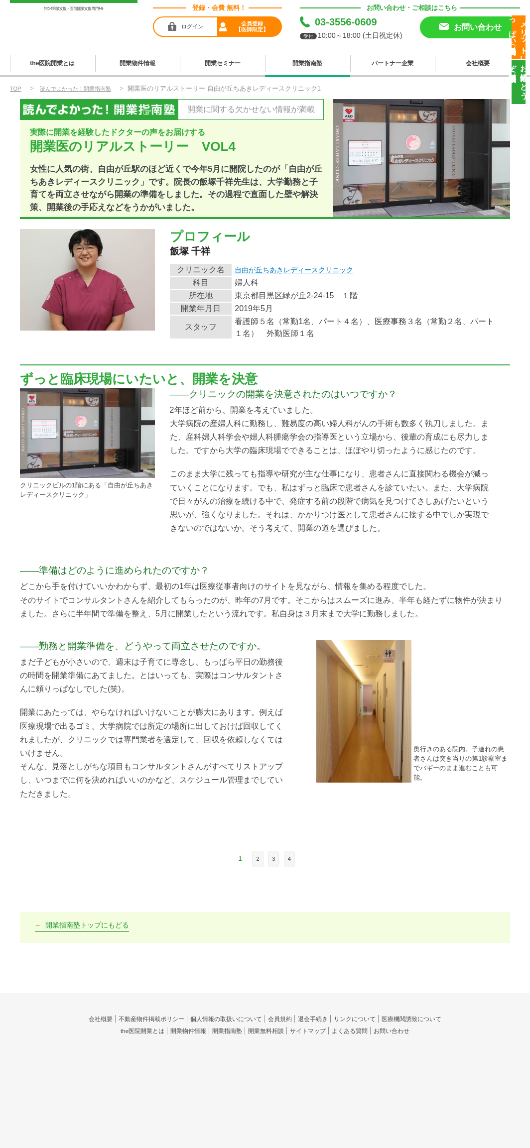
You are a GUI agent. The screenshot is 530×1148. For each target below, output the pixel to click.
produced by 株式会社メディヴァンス (265, 1081)
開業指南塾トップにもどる (94, 924)
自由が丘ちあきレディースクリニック (302, 268)
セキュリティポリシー (420, 1123)
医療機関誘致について (445, 1018)
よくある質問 (370, 1030)
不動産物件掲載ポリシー (126, 1018)
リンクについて (375, 1018)
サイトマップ (318, 1030)
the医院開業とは (52, 63)
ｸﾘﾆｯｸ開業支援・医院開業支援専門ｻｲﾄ (74, 8)
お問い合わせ (422, 1030)
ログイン (192, 28)
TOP (16, 87)
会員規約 (282, 1018)
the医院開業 (265, 1058)
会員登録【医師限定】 (253, 27)
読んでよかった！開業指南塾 (84, 87)
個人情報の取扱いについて (217, 1018)
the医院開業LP (365, 1123)
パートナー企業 (392, 63)
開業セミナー (223, 63)
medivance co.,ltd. (255, 1135)
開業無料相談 (266, 1030)
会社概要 (478, 63)
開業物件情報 (137, 63)
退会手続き (323, 1018)
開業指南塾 (307, 63)
